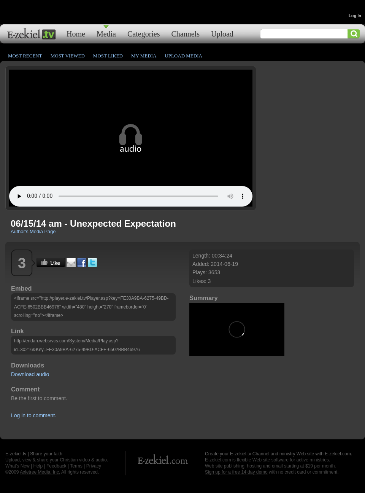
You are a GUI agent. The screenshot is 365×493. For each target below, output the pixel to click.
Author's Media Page (33, 231)
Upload (222, 34)
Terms (76, 466)
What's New (17, 466)
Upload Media (183, 56)
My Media (143, 56)
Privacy (93, 466)
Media (106, 34)
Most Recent (25, 56)
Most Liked (108, 56)
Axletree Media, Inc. (40, 472)
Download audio (30, 374)
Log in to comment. (33, 415)
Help (38, 466)
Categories (143, 34)
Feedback (56, 466)
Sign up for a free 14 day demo (236, 472)
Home (76, 34)
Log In (355, 15)
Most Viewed (68, 56)
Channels (185, 34)
